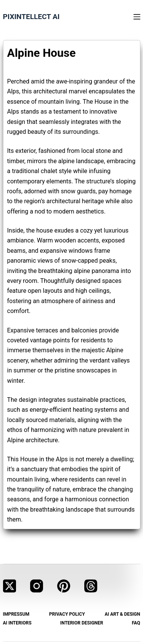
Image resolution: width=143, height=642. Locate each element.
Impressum (16, 614)
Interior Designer (81, 623)
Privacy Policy (67, 614)
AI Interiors (17, 623)
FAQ (136, 623)
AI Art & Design (122, 614)
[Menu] (136, 16)
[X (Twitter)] (9, 585)
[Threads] (90, 585)
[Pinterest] (63, 585)
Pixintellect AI (31, 16)
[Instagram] (36, 585)
